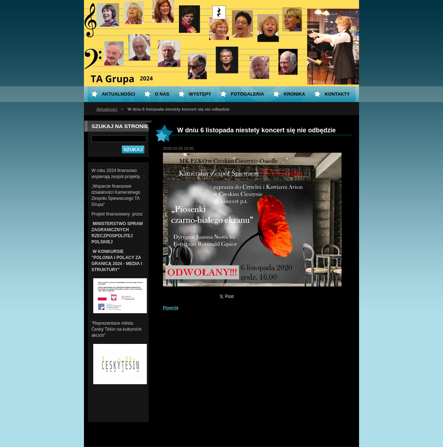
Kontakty (337, 94)
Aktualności (107, 109)
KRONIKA (294, 94)
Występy (200, 94)
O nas (162, 94)
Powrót (170, 307)
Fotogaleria (247, 94)
